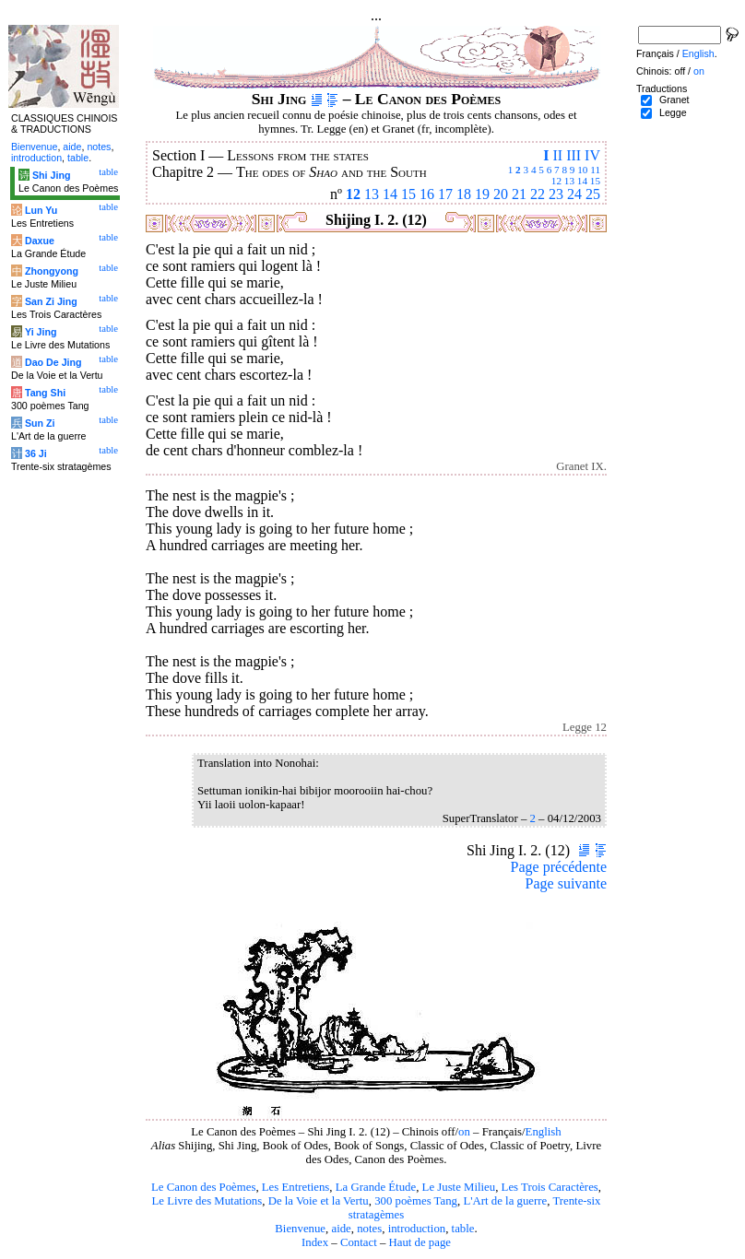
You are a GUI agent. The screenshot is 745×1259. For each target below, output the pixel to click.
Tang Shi (45, 392)
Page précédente (559, 867)
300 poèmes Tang (415, 1200)
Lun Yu (41, 210)
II (557, 155)
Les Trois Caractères (550, 1187)
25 (592, 194)
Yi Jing (41, 331)
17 (445, 194)
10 (582, 169)
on (464, 1131)
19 (482, 194)
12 (556, 180)
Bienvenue (300, 1228)
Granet (674, 99)
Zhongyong (51, 271)
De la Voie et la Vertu (318, 1200)
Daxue (39, 240)
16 (427, 194)
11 (595, 169)
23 (556, 194)
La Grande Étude (376, 1187)
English (544, 1131)
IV (592, 155)
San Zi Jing (51, 301)
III (573, 155)
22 (537, 194)
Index (315, 1242)
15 (595, 180)
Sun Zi (40, 423)
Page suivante (566, 883)
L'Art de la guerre (505, 1200)
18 (463, 194)
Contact (358, 1242)
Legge (673, 112)
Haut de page (420, 1242)
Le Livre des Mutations (206, 1200)
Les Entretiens (296, 1187)
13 (569, 180)
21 (519, 194)
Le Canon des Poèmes (203, 1187)
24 (574, 194)
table (463, 1228)
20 (500, 194)
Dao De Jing (53, 362)
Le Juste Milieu (459, 1187)
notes (369, 1228)
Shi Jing (51, 175)
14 (582, 180)
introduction (417, 1228)
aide (340, 1228)
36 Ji (36, 453)
